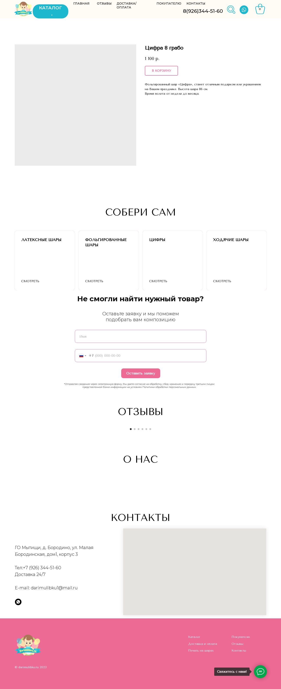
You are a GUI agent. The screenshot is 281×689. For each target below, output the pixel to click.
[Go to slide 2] (135, 429)
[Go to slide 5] (146, 429)
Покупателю (241, 637)
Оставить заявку (140, 373)
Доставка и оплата (202, 644)
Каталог (194, 637)
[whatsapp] (18, 602)
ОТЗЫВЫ (104, 3)
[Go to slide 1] (131, 429)
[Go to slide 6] (150, 429)
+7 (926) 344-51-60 (42, 567)
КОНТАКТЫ (195, 3)
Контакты (239, 650)
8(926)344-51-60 (203, 11)
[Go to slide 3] (138, 429)
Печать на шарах (201, 650)
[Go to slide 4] (142, 429)
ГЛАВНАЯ (81, 3)
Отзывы (237, 644)
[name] (140, 336)
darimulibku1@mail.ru (54, 587)
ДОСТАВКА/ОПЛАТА (126, 5)
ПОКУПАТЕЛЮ (169, 3)
